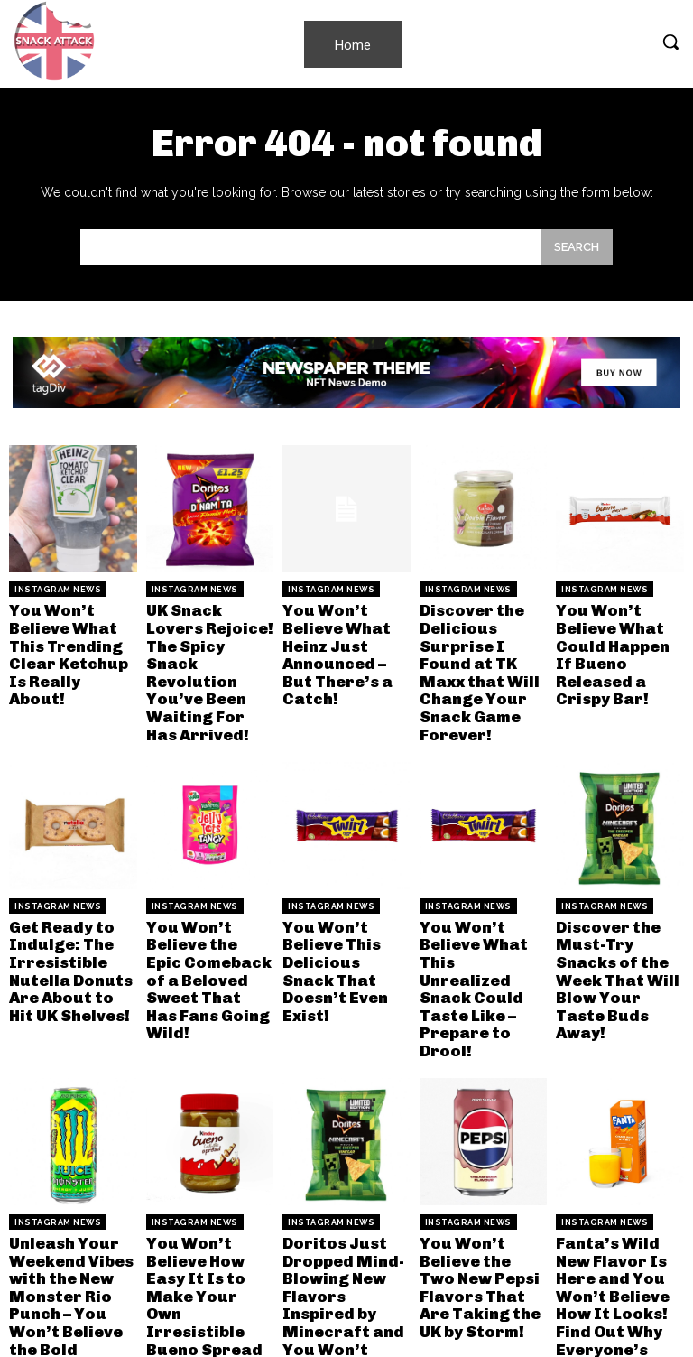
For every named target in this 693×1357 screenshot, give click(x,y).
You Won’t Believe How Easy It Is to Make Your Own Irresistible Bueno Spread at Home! (209, 1229)
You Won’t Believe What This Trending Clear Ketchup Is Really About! (72, 640)
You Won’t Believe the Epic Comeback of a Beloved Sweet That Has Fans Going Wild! (204, 935)
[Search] (577, 247)
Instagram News (57, 589)
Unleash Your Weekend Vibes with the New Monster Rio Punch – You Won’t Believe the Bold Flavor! (67, 1229)
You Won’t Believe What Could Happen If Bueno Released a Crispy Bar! (616, 640)
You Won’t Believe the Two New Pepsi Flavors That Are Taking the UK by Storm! (483, 1221)
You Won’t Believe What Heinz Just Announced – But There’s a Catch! (344, 640)
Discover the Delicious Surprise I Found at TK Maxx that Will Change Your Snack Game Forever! (483, 656)
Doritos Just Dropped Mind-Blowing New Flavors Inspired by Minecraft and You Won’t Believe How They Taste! (345, 1237)
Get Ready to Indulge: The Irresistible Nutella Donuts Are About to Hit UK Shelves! (69, 935)
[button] (670, 42)
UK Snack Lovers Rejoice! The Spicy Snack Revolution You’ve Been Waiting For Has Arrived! (208, 656)
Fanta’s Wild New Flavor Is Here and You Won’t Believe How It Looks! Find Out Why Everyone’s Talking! (619, 1229)
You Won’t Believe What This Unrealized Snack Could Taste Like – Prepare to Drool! (478, 943)
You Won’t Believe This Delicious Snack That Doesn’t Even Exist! (342, 927)
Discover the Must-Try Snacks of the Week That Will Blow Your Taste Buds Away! (618, 935)
